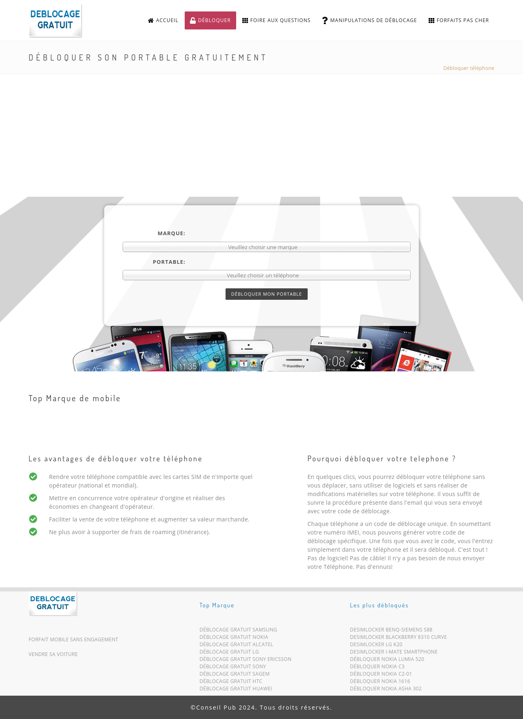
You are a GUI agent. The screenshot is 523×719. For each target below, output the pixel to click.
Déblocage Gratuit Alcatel (236, 646)
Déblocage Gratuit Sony (232, 668)
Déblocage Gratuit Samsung (238, 631)
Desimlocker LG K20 (376, 646)
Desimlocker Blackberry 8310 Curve (398, 638)
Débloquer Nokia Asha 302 (386, 690)
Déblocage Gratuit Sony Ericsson (245, 661)
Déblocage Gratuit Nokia (233, 638)
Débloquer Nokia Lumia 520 (387, 661)
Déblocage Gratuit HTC (230, 683)
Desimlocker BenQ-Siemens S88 (391, 631)
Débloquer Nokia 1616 (380, 683)
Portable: (169, 261)
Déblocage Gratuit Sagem (234, 675)
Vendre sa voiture (53, 654)
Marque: (172, 233)
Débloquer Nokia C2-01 (381, 675)
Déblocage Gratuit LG (229, 653)
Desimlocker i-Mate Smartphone (394, 653)
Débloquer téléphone (468, 68)
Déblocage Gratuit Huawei (235, 690)
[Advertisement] (261, 135)
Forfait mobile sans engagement (73, 639)
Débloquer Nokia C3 (377, 668)
